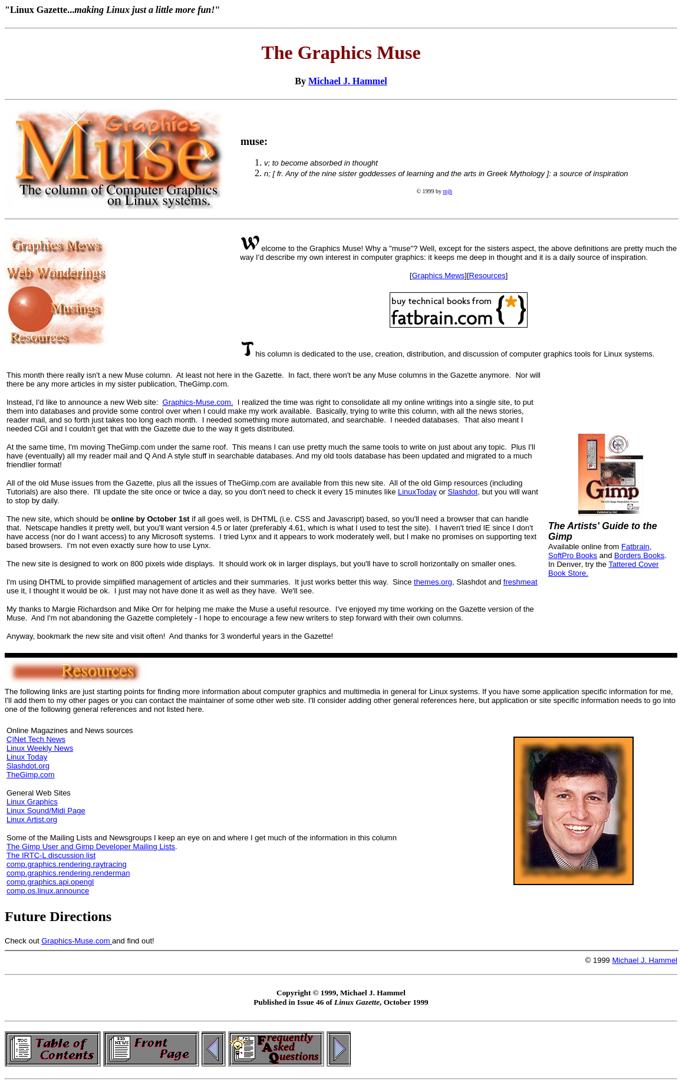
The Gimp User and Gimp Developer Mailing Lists (90, 846)
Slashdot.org (28, 765)
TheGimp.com (30, 774)
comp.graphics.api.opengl (50, 881)
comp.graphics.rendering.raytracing (66, 864)
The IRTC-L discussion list (50, 855)
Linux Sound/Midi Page (45, 810)
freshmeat (520, 582)
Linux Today (26, 757)
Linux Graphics (32, 801)
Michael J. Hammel (347, 81)
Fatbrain (635, 546)
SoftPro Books (572, 555)
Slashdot (463, 491)
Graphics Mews (438, 275)
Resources (487, 275)
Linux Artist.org (31, 819)
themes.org (433, 582)
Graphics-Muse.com (76, 940)
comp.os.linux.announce (47, 890)
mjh (448, 191)
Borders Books (639, 555)
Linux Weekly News (39, 748)
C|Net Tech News (35, 739)
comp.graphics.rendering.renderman (68, 873)
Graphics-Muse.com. (198, 402)
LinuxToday (417, 491)
